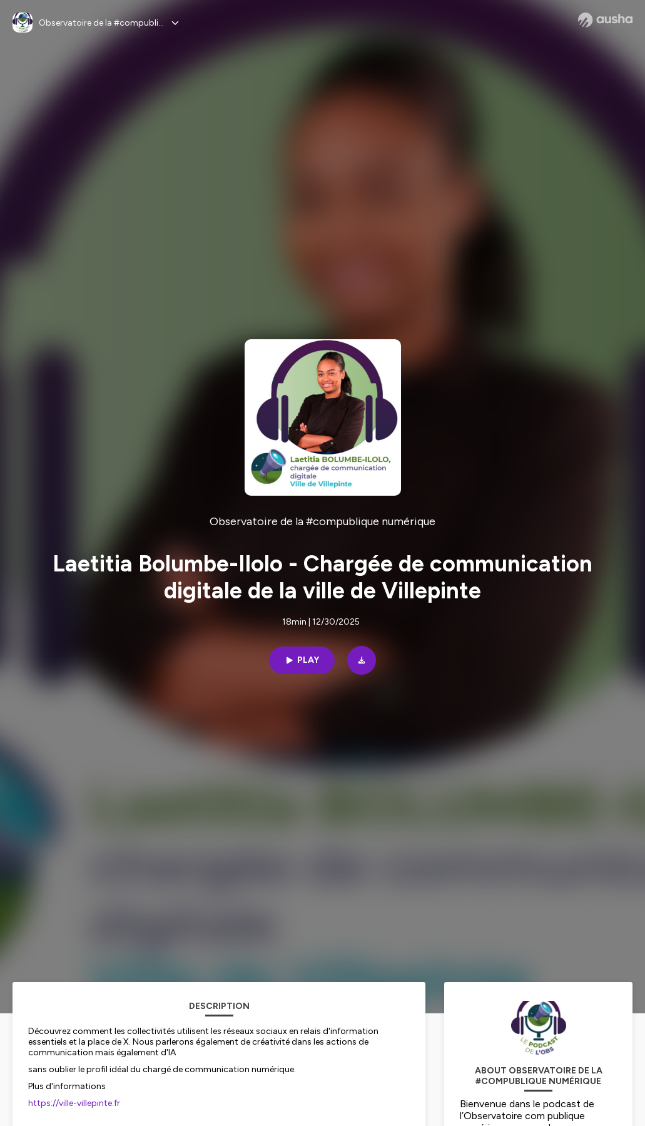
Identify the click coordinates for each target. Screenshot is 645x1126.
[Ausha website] (605, 20)
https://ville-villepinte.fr (74, 1103)
